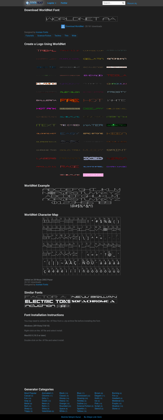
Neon (45, 403)
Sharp (28, 408)
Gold (98, 398)
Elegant (100, 395)
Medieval (118, 401)
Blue (81, 393)
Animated (47, 393)
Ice (97, 401)
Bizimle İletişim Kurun (71, 417)
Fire (115, 395)
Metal (28, 403)
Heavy (64, 401)
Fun (27, 398)
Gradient (117, 398)
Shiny (45, 408)
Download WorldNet (72, 26)
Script (99, 406)
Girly (45, 398)
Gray (27, 401)
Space (63, 408)
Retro (45, 406)
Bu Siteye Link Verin (93, 417)
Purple (116, 403)
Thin (67, 35)
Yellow (81, 411)
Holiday (81, 401)
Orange (64, 403)
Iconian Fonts (42, 32)
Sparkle (81, 408)
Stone (116, 408)
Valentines (48, 411)
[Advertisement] (12, 46)
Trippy (28, 411)
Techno (58, 35)
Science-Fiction (44, 35)
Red (27, 406)
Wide (74, 35)
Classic (64, 395)
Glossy (64, 398)
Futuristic (30, 35)
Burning (117, 393)
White (63, 411)
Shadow (117, 406)
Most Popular (30, 393)
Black (63, 393)
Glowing (82, 398)
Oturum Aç (132, 3)
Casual (28, 395)
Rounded (65, 406)
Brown (99, 393)
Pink (98, 403)
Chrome (47, 395)
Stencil (99, 408)
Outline (82, 403)
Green (46, 401)
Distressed (83, 395)
